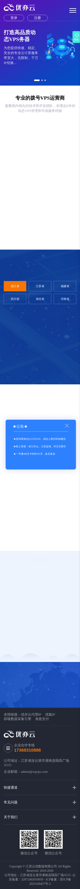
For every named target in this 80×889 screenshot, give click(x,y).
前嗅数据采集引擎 (17, 719)
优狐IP (50, 714)
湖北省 (40, 298)
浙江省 (15, 286)
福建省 (65, 286)
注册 (37, 18)
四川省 (15, 298)
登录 (13, 18)
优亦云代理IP (31, 714)
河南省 (65, 298)
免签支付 (42, 719)
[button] (37, 80)
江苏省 (40, 286)
